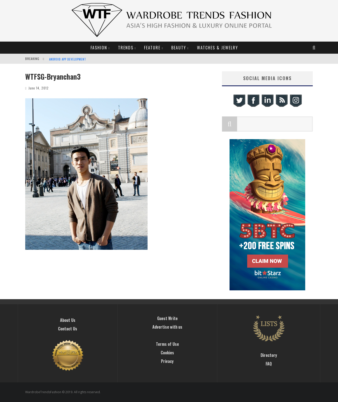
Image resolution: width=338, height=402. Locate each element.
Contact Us (67, 329)
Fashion (99, 48)
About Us (67, 320)
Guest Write (167, 318)
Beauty (178, 48)
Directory (269, 355)
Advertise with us (167, 327)
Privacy (167, 361)
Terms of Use (167, 344)
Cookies (167, 353)
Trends (125, 48)
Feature (152, 48)
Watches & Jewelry (217, 48)
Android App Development (67, 59)
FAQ (269, 364)
